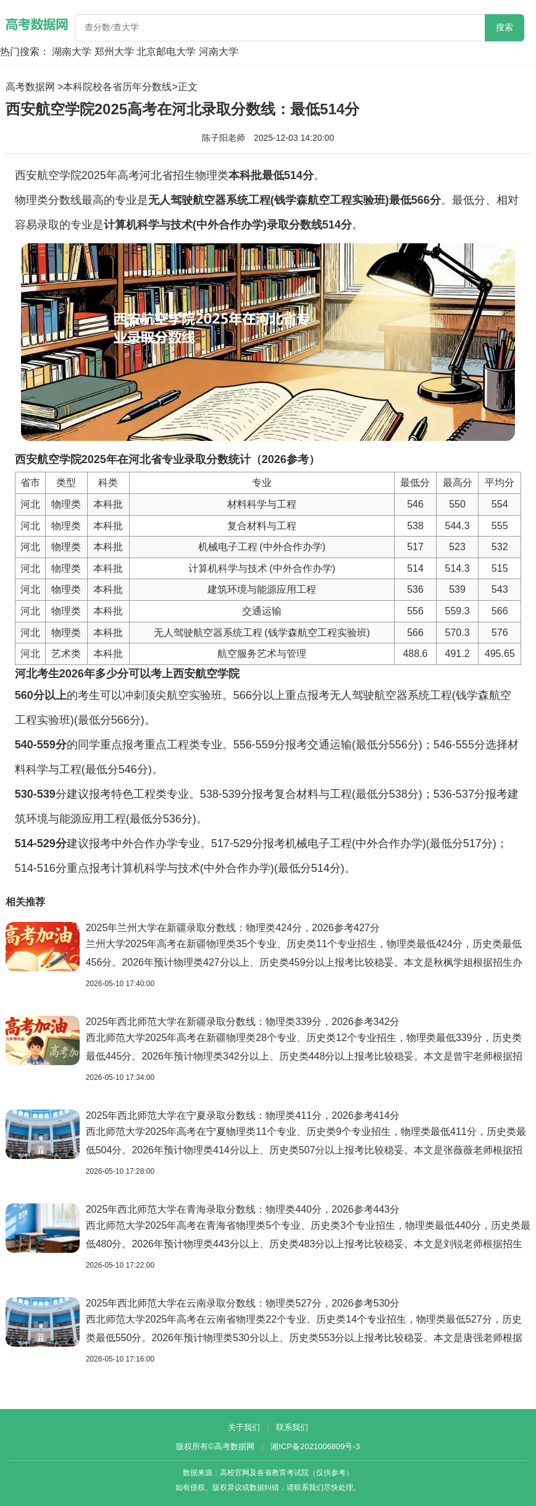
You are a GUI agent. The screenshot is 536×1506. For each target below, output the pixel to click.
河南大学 (218, 51)
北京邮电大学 (166, 51)
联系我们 (292, 1427)
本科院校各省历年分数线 (117, 87)
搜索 (504, 27)
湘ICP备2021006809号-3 (315, 1446)
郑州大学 (114, 51)
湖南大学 (71, 51)
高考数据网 (30, 87)
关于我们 (244, 1427)
